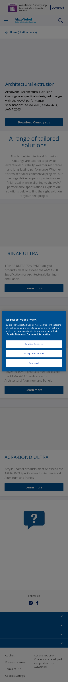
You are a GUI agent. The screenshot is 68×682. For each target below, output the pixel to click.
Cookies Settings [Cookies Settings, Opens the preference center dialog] (34, 344)
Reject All (34, 363)
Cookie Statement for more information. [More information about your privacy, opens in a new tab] (29, 334)
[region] (34, 341)
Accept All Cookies (34, 353)
